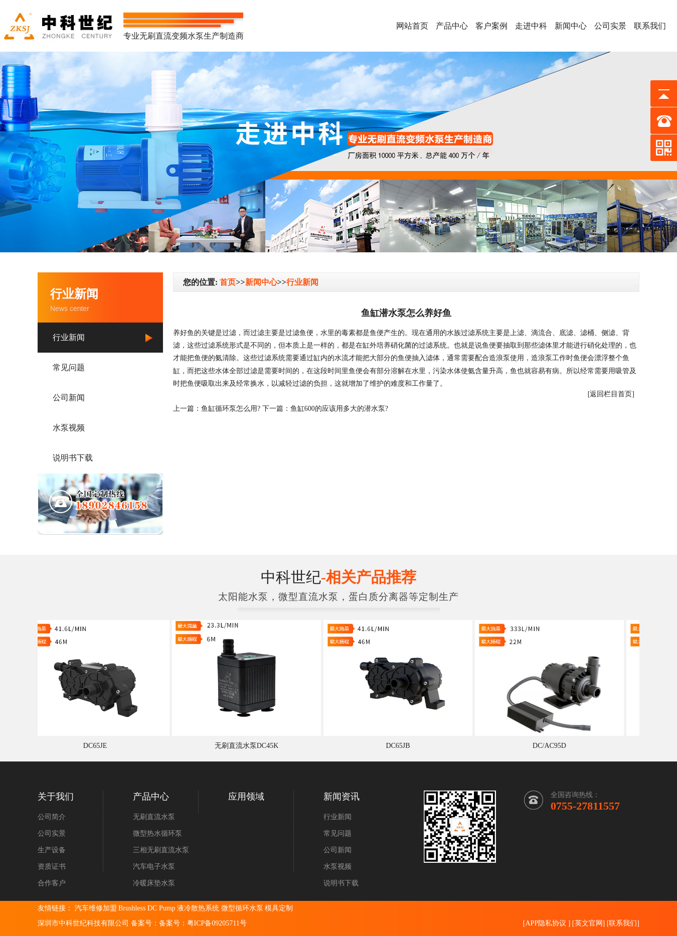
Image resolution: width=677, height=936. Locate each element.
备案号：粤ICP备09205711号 (203, 923)
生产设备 (52, 850)
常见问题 (69, 367)
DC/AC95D (553, 745)
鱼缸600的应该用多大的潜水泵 (337, 408)
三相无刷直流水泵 (161, 850)
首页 (228, 282)
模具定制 (279, 908)
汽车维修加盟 (96, 908)
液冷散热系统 (198, 908)
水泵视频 (69, 427)
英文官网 (589, 923)
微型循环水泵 (242, 908)
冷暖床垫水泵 (154, 883)
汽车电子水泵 (154, 866)
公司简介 (52, 817)
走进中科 (531, 26)
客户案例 (491, 26)
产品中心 (452, 26)
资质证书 (52, 866)
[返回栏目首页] (611, 394)
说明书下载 (73, 457)
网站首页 (412, 26)
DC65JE (98, 745)
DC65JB (401, 745)
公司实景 (610, 26)
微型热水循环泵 (157, 833)
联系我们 (650, 26)
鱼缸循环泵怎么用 (229, 408)
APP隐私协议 (545, 923)
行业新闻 (69, 337)
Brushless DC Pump (147, 908)
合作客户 (52, 883)
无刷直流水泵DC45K (250, 745)
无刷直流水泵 (154, 817)
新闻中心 (571, 26)
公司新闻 (69, 397)
